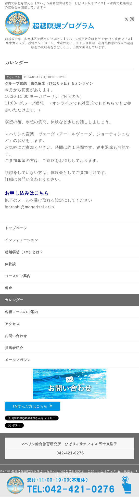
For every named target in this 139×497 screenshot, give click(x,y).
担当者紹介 (14, 348)
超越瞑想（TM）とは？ (24, 252)
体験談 (10, 264)
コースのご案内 (18, 276)
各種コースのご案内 (21, 312)
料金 (8, 288)
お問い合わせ (16, 336)
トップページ (16, 228)
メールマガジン (18, 360)
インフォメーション (21, 240)
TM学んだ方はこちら (33, 406)
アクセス (12, 324)
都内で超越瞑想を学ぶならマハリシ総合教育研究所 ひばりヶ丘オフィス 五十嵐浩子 (72, 471)
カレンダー (14, 300)
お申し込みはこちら (27, 193)
